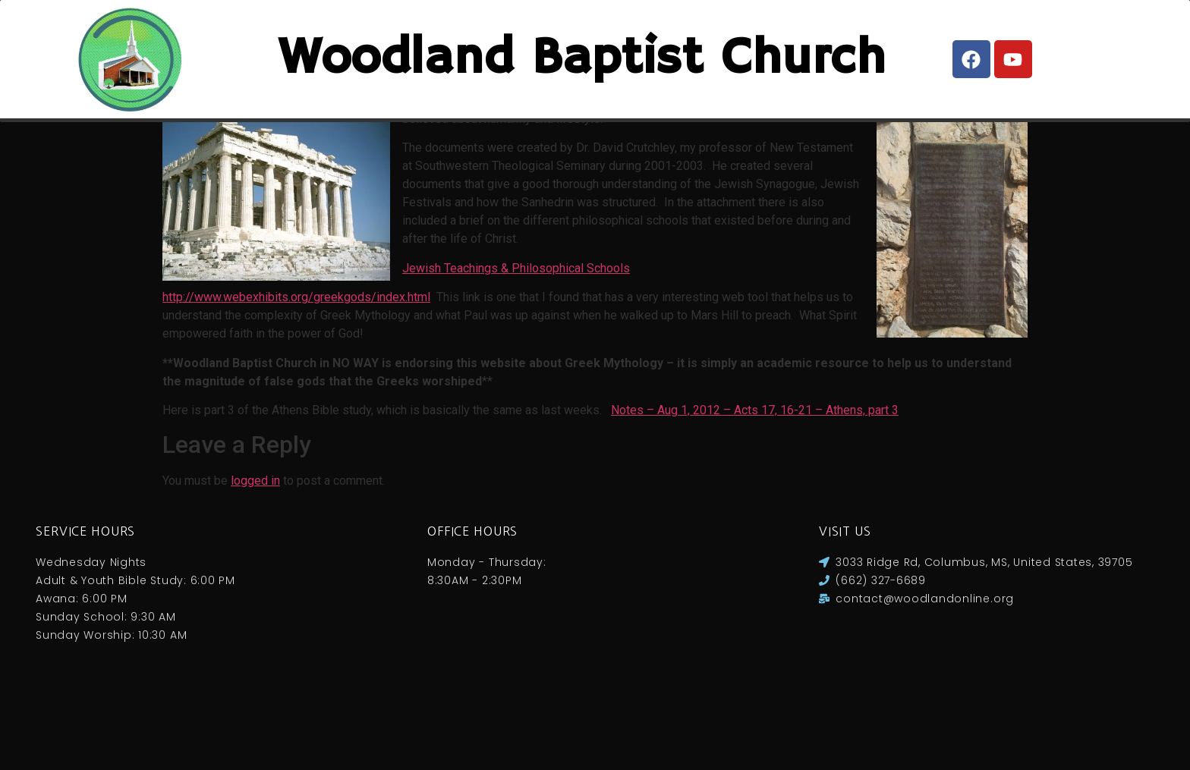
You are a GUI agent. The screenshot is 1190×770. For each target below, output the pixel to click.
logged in (255, 547)
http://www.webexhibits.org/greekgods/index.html (296, 364)
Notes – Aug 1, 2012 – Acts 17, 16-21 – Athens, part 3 (755, 477)
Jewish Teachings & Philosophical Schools (516, 335)
